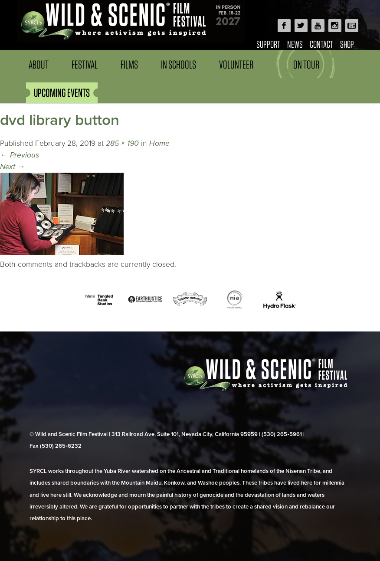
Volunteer (236, 64)
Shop (347, 44)
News (295, 44)
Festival (85, 64)
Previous (19, 155)
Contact (321, 44)
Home (159, 143)
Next (12, 166)
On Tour (306, 64)
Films (129, 64)
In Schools (178, 64)
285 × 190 (122, 143)
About (39, 64)
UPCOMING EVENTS (62, 92)
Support (268, 44)
